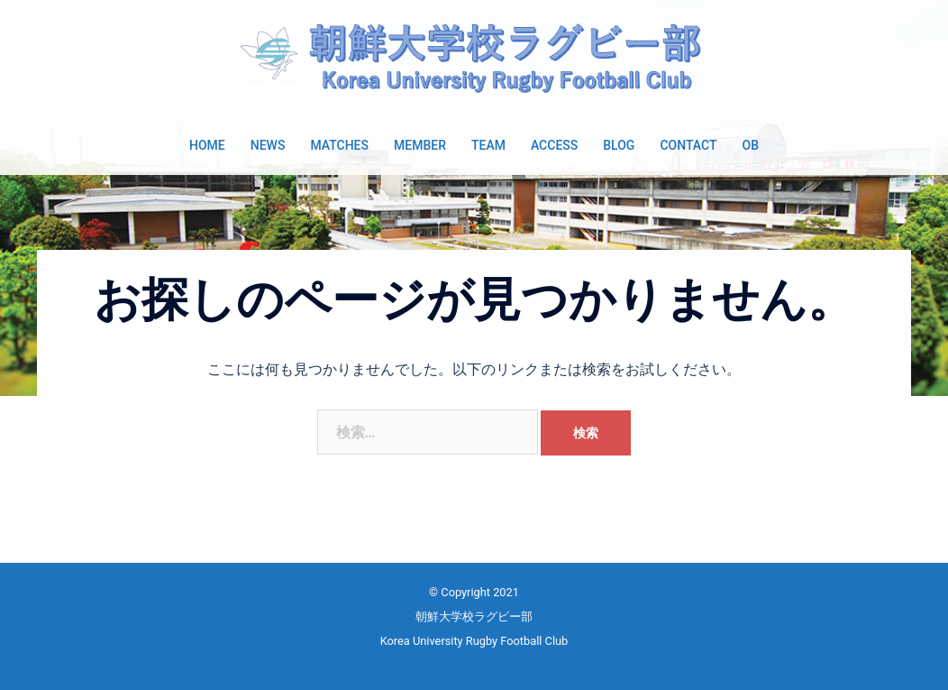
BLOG (618, 145)
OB (750, 145)
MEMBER (420, 145)
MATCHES (339, 145)
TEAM (488, 145)
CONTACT (688, 145)
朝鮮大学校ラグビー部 (474, 616)
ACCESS (554, 145)
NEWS (268, 145)
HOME (207, 145)
